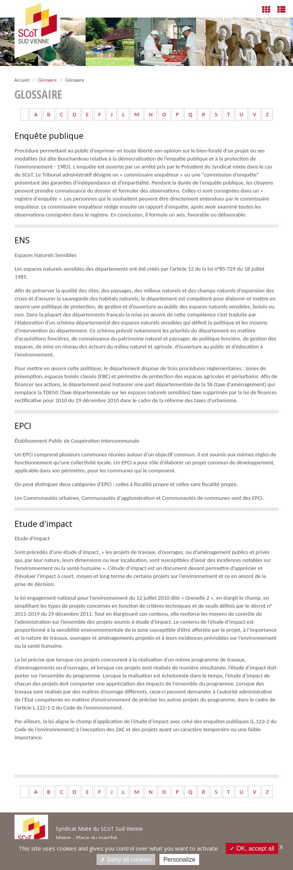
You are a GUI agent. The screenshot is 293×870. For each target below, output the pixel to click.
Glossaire (47, 80)
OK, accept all (252, 848)
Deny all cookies (125, 859)
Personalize (179, 859)
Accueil (21, 80)
